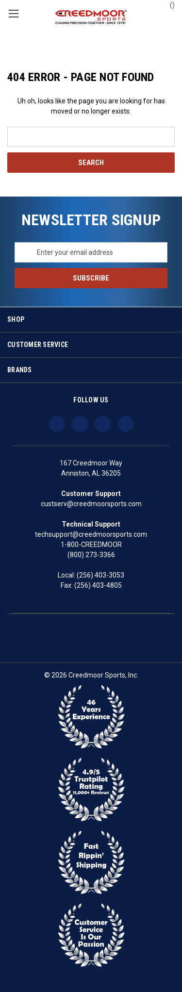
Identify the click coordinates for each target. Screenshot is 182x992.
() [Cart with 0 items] (168, 4)
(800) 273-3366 (91, 555)
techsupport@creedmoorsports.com (91, 534)
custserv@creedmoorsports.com (91, 504)
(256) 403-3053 (100, 575)
